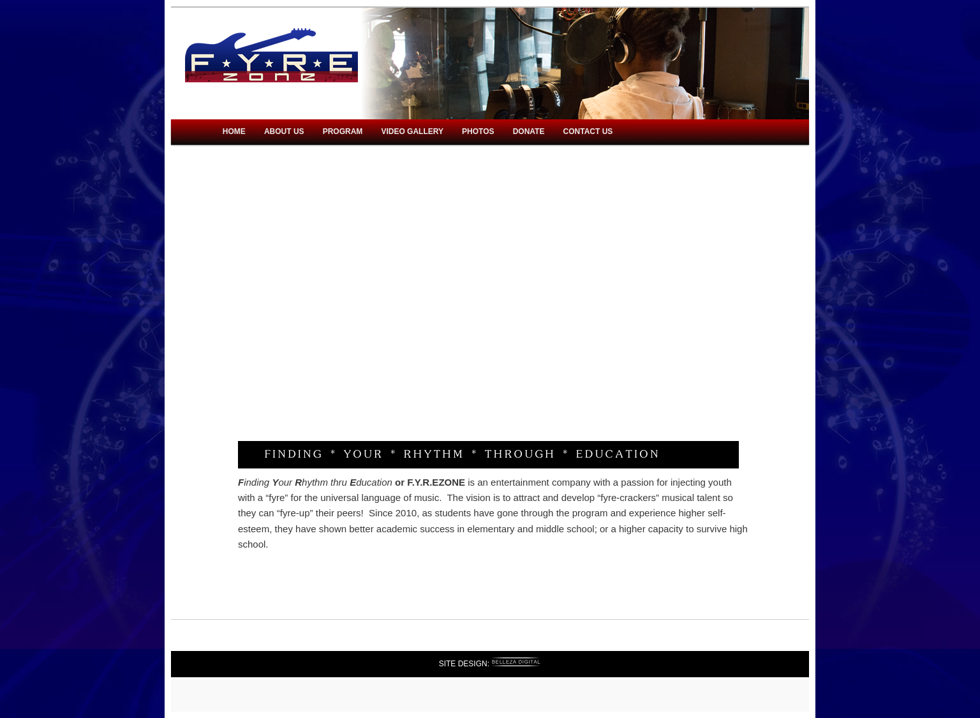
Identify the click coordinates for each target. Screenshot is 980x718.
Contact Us (588, 131)
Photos (478, 131)
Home (234, 131)
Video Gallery (412, 131)
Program (343, 131)
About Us (284, 131)
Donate (529, 131)
